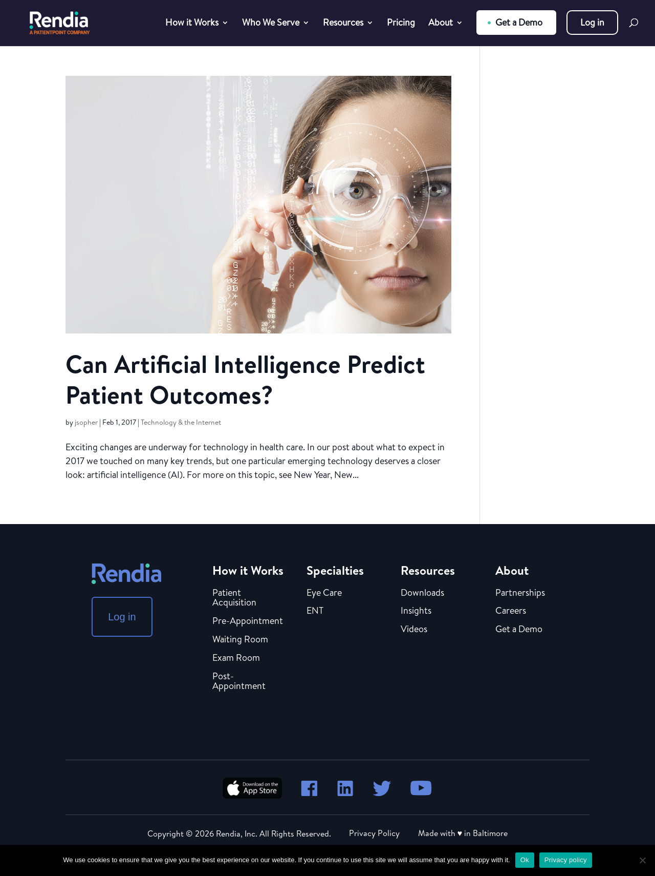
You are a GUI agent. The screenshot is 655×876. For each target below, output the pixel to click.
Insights (416, 611)
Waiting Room (240, 639)
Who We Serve (270, 24)
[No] (642, 860)
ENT (315, 611)
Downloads (422, 593)
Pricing (401, 24)
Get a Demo (518, 22)
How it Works (192, 24)
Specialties (335, 570)
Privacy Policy (374, 833)
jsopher (86, 422)
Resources (343, 24)
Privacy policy (565, 860)
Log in (592, 22)
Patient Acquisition (234, 598)
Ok (524, 860)
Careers (510, 611)
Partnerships (520, 593)
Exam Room (236, 658)
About (440, 24)
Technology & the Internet (181, 422)
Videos (414, 629)
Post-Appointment (239, 682)
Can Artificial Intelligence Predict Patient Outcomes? (245, 379)
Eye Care (324, 593)
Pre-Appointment (247, 621)
